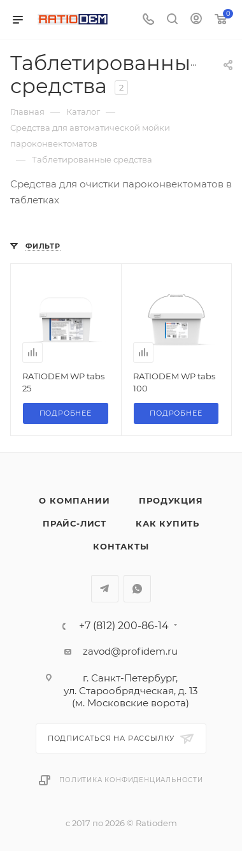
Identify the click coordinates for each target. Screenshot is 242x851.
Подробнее (65, 413)
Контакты (120, 546)
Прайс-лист (74, 523)
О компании (74, 500)
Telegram (104, 588)
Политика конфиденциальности (131, 780)
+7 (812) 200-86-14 (124, 626)
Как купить (167, 523)
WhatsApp (137, 588)
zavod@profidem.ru (130, 651)
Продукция (171, 500)
